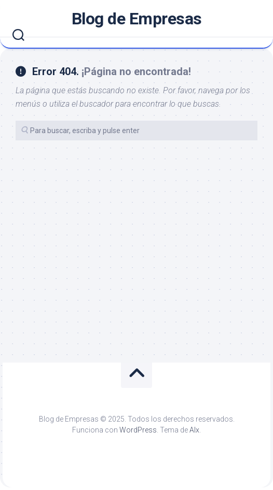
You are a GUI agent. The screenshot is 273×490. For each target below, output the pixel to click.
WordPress (138, 430)
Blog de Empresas (137, 18)
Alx (194, 430)
